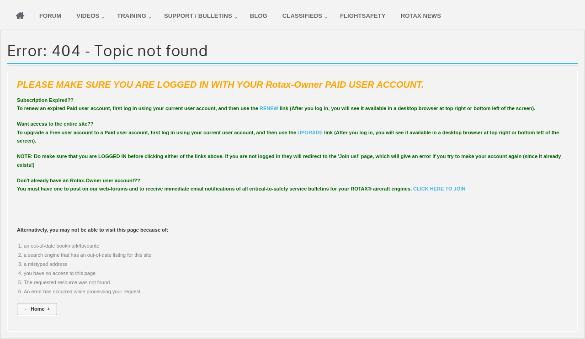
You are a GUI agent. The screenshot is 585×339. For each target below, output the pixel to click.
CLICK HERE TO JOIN (439, 188)
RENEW (269, 108)
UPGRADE (310, 132)
